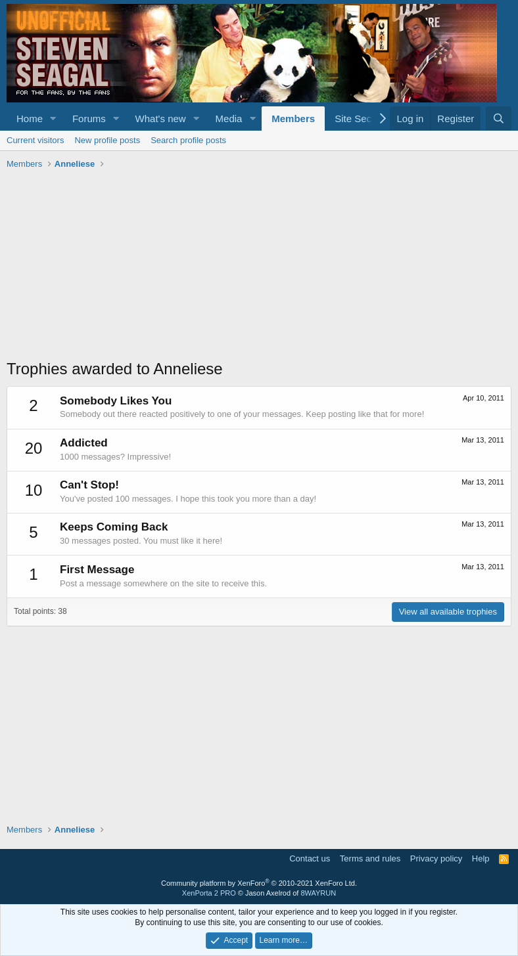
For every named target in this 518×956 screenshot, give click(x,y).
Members (293, 118)
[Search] (498, 118)
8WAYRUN (318, 893)
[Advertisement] (259, 266)
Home (29, 118)
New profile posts (107, 140)
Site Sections (363, 118)
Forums (89, 118)
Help (481, 858)
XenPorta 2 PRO (209, 893)
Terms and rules (370, 858)
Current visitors (35, 140)
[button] (53, 118)
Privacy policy (436, 858)
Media (229, 118)
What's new (160, 118)
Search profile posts (188, 140)
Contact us (309, 858)
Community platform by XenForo (259, 883)
